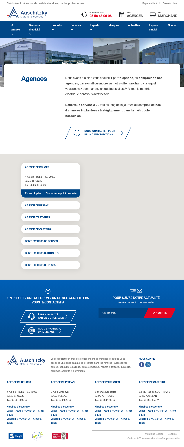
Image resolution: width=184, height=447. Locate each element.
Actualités (134, 25)
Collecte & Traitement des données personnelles (153, 438)
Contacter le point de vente (61, 193)
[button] (102, 220)
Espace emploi (153, 27)
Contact (172, 25)
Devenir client (170, 3)
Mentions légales (154, 433)
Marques (113, 25)
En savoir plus (33, 193)
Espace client (150, 3)
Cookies (172, 433)
